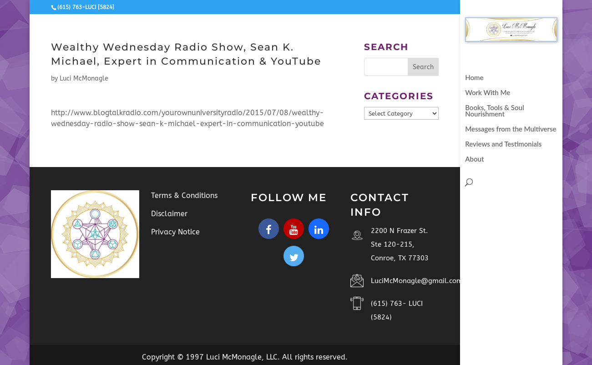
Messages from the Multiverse (510, 129)
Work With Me (487, 92)
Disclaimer (169, 213)
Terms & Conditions (184, 195)
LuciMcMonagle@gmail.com (417, 281)
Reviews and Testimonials (503, 144)
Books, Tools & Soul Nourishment (494, 111)
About (474, 159)
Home (474, 77)
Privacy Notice (175, 232)
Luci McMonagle (84, 78)
